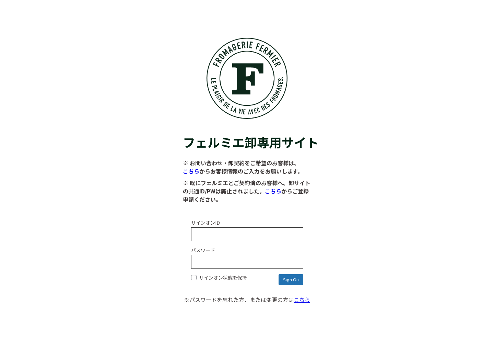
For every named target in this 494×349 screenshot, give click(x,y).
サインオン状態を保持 (219, 277)
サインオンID (205, 222)
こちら (191, 171)
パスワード (203, 250)
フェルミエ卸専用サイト (247, 133)
